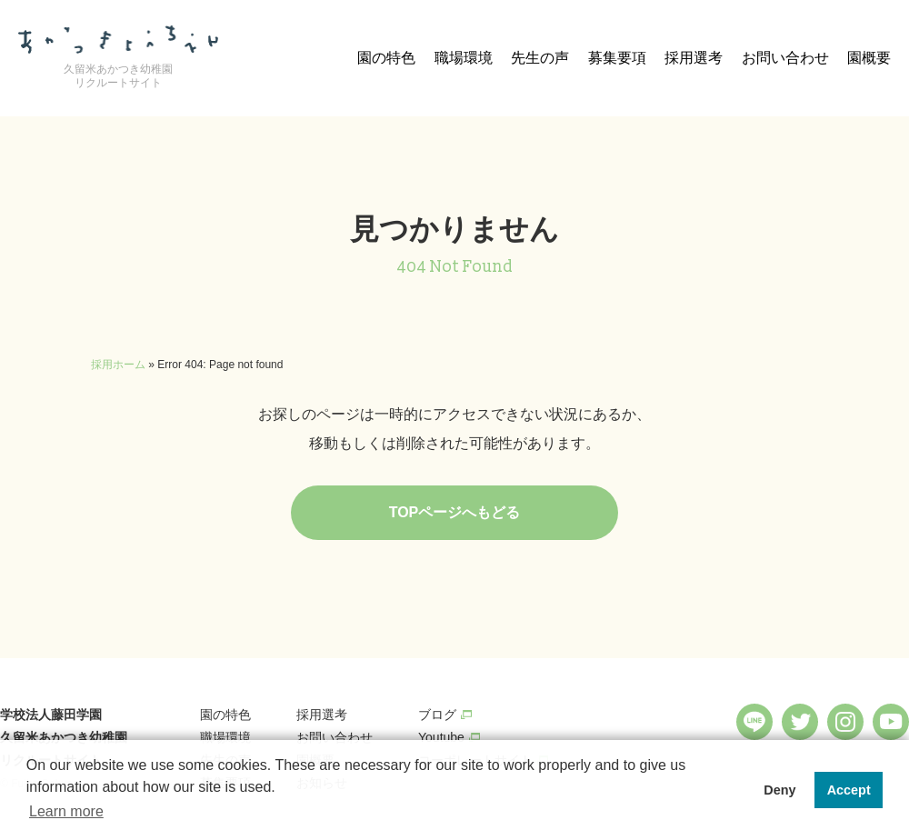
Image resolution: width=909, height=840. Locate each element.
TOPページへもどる (455, 512)
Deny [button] (779, 790)
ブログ (437, 714)
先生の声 (540, 57)
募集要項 (617, 57)
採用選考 (693, 57)
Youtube (441, 737)
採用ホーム (118, 364)
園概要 (869, 57)
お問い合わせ (785, 57)
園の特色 (386, 57)
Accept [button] (849, 790)
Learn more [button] (66, 811)
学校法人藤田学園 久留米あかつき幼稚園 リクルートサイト (63, 737)
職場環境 (464, 57)
